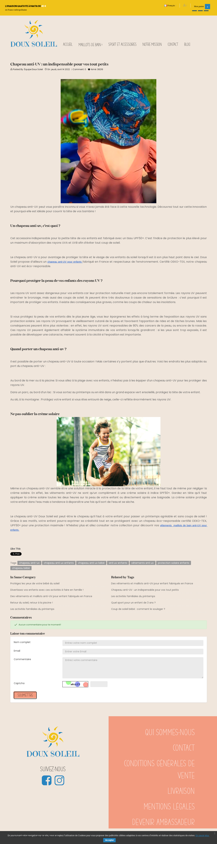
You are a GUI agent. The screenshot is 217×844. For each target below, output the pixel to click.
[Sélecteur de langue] (170, 5)
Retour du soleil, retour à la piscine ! (31, 602)
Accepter (109, 840)
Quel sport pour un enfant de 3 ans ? (133, 602)
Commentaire (22, 659)
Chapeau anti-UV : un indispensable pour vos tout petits (145, 590)
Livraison (181, 791)
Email (17, 651)
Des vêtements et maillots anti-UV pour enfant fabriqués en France (51, 596)
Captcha (19, 683)
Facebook (46, 780)
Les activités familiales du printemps (32, 609)
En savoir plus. (202, 835)
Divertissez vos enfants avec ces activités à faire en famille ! (46, 590)
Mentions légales (169, 807)
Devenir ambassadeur (163, 822)
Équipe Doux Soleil (33, 69)
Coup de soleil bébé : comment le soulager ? (138, 609)
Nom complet (22, 642)
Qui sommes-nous (170, 732)
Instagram (59, 780)
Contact (184, 748)
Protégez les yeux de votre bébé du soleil (34, 583)
